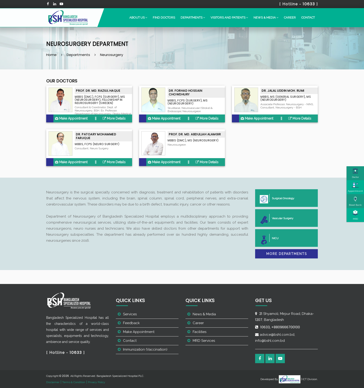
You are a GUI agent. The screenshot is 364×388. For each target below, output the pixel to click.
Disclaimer (52, 382)
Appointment (355, 187)
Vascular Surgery (280, 218)
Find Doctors (164, 17)
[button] (138, 17)
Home (51, 54)
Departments (78, 54)
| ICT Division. (298, 379)
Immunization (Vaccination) (145, 349)
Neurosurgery (111, 54)
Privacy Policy (96, 382)
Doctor (355, 173)
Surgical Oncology (281, 198)
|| (95, 118)
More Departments (286, 254)
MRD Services (204, 341)
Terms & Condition (73, 382)
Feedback (131, 323)
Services (130, 314)
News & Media (204, 314)
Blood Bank (355, 201)
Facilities (199, 332)
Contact (308, 17)
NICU (273, 238)
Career (290, 17)
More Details (114, 118)
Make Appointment (71, 118)
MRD (355, 215)
